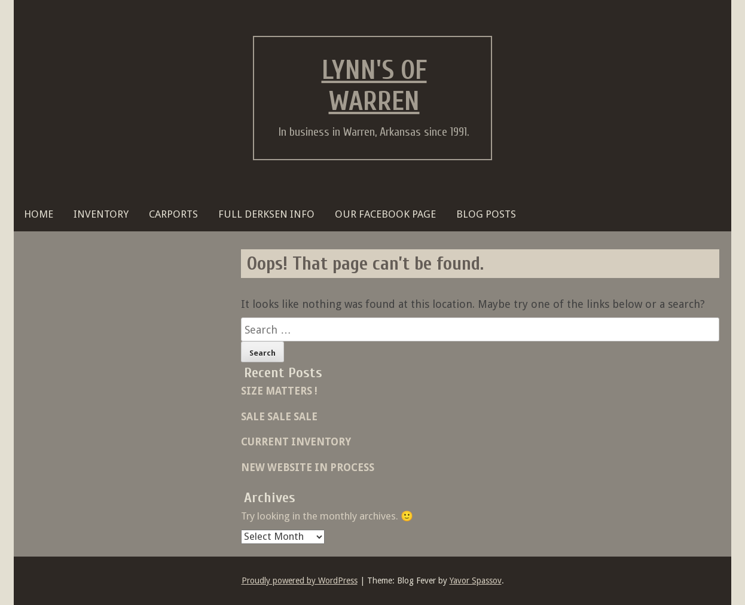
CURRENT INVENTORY (296, 442)
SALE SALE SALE (279, 417)
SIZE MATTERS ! (279, 391)
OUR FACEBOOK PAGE (385, 214)
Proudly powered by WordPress (300, 580)
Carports (173, 214)
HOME (38, 214)
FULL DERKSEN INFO (266, 214)
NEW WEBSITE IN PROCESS (307, 467)
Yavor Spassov (476, 580)
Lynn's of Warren (374, 86)
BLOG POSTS (486, 214)
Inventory (101, 214)
